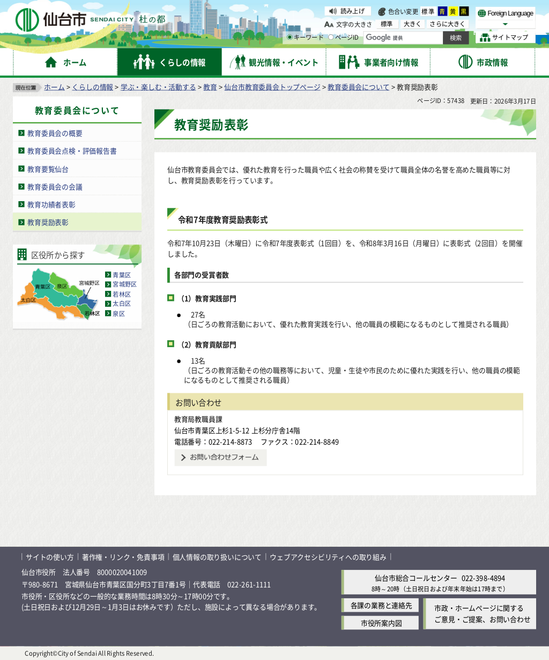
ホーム (54, 86)
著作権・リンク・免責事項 (123, 556)
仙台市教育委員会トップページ (272, 86)
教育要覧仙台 (48, 168)
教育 (210, 86)
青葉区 (122, 274)
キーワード (305, 37)
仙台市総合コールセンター (416, 577)
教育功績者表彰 (51, 204)
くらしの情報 (92, 86)
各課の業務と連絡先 (381, 605)
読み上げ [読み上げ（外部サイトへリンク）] (352, 10)
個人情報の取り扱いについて (217, 556)
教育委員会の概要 (54, 132)
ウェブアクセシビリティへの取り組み (328, 556)
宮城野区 (125, 284)
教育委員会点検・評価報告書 (71, 150)
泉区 (118, 313)
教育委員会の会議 (54, 186)
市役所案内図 (381, 623)
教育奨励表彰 (48, 221)
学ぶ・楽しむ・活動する (158, 86)
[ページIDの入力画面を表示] (330, 37)
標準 (428, 11)
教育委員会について (358, 86)
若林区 (122, 293)
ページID (343, 37)
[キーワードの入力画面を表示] (289, 37)
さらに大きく (447, 24)
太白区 (122, 303)
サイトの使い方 (50, 556)
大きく (413, 24)
